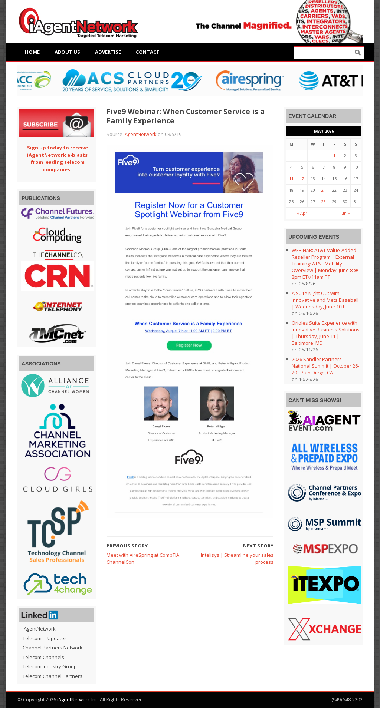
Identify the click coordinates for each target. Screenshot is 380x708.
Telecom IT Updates (45, 638)
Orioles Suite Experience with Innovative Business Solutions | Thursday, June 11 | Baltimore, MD (326, 333)
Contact (148, 52)
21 (323, 190)
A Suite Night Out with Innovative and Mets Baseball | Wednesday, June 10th (325, 300)
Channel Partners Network (52, 647)
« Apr (302, 213)
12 (302, 178)
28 (323, 201)
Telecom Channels (43, 657)
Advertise (108, 52)
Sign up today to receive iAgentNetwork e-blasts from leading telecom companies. (57, 158)
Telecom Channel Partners (52, 676)
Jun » (345, 213)
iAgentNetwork (140, 134)
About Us (67, 52)
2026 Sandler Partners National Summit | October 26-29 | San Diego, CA (325, 366)
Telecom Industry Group (50, 666)
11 (291, 178)
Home (32, 52)
